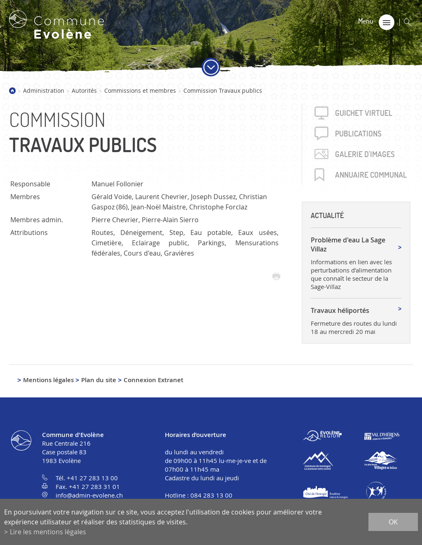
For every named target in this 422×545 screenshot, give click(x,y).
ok (393, 521)
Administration (43, 90)
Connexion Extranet (153, 380)
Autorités (84, 90)
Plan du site (98, 380)
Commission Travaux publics (222, 90)
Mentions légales (48, 380)
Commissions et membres (140, 90)
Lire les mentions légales (48, 531)
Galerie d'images (365, 154)
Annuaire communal (371, 175)
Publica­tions (358, 134)
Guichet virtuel (363, 113)
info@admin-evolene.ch (89, 495)
